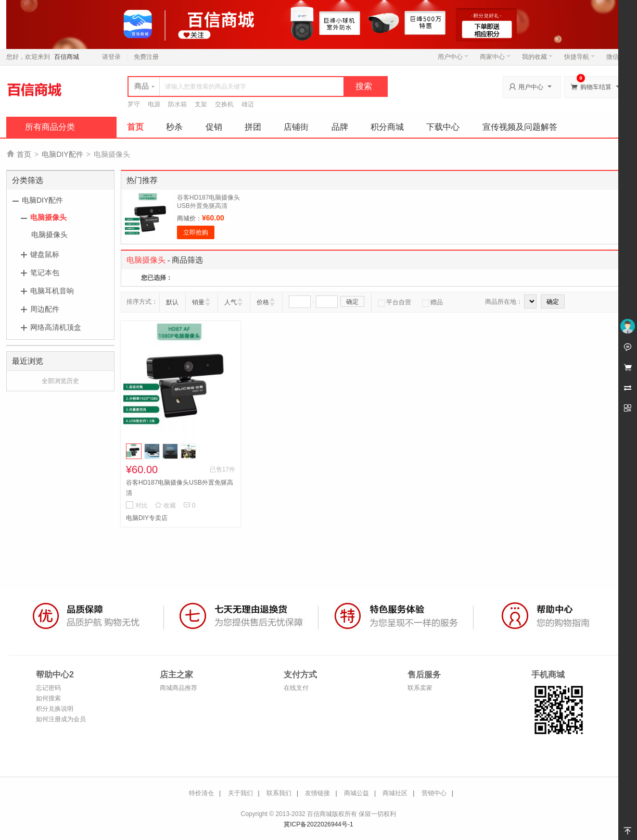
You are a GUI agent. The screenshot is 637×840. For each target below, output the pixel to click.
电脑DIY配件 (62, 154)
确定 (352, 301)
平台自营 (394, 302)
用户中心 (453, 56)
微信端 (615, 56)
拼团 (253, 126)
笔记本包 (44, 272)
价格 (263, 302)
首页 (135, 126)
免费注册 (146, 56)
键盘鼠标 (44, 254)
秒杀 (174, 126)
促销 (214, 126)
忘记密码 (48, 687)
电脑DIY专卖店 (147, 518)
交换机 (224, 104)
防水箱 (177, 104)
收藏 (165, 505)
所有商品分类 (50, 126)
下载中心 (443, 126)
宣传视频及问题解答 (519, 126)
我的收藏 (537, 56)
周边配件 (44, 309)
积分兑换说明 (54, 708)
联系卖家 (419, 687)
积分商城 (387, 126)
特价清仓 (201, 793)
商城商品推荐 (178, 687)
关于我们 (240, 793)
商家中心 (495, 56)
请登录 (111, 56)
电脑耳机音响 (52, 291)
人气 (230, 302)
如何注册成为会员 (61, 719)
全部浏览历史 (60, 381)
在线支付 (296, 687)
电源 (154, 104)
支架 (201, 104)
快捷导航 (579, 56)
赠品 (432, 302)
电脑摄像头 (48, 217)
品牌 (340, 126)
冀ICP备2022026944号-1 (318, 824)
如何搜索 (48, 698)
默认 (172, 302)
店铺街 (296, 126)
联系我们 (278, 793)
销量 (198, 302)
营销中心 (434, 793)
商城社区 (395, 793)
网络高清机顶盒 (55, 327)
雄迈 (247, 104)
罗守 (134, 104)
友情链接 (317, 793)
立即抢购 (195, 232)
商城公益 (356, 793)
